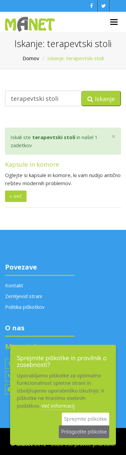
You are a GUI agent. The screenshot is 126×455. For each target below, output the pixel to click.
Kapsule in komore (32, 164)
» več (15, 196)
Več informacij (58, 405)
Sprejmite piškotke (85, 419)
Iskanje (101, 99)
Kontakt (14, 285)
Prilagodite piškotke (84, 431)
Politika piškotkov (25, 306)
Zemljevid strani (23, 296)
